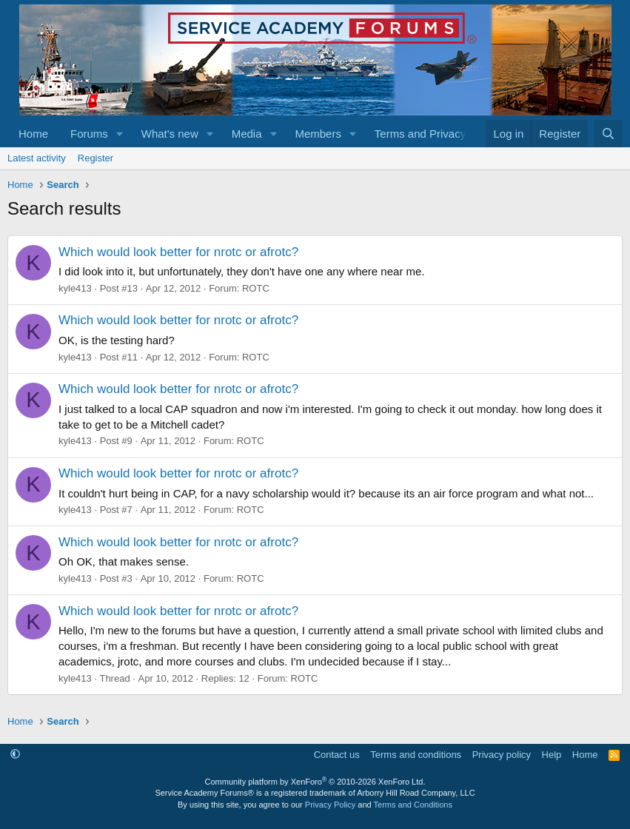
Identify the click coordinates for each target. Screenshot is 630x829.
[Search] (608, 133)
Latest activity (36, 158)
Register (95, 158)
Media (247, 133)
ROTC (255, 288)
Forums (89, 133)
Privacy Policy (330, 804)
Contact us (337, 754)
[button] (120, 133)
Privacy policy (501, 754)
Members (318, 133)
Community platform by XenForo (315, 781)
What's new (169, 133)
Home (33, 133)
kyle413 (75, 288)
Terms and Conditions (413, 804)
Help (552, 754)
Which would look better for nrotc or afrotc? (178, 252)
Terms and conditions (415, 754)
